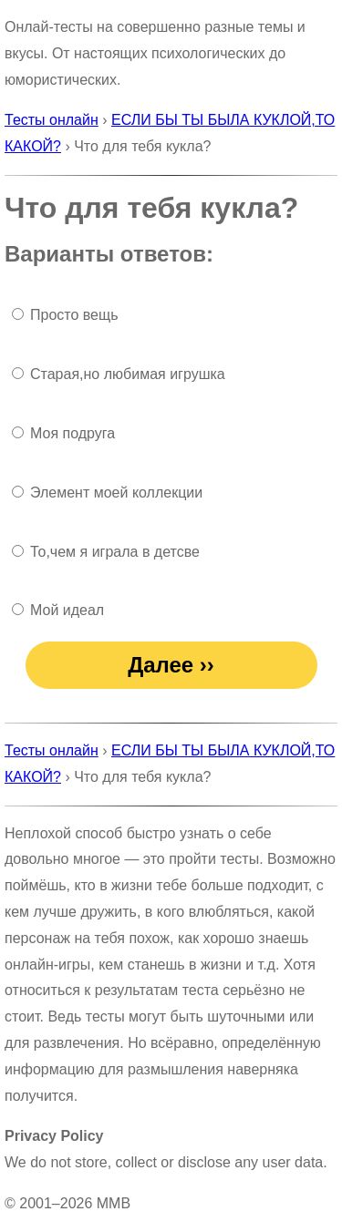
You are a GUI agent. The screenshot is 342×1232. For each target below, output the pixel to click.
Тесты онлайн (51, 120)
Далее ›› (171, 664)
